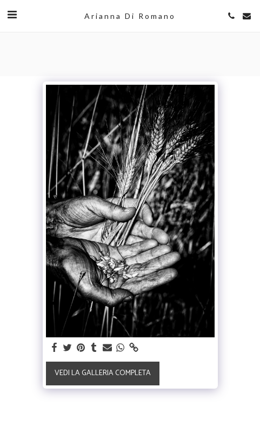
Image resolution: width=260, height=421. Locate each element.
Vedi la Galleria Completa (103, 373)
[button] (12, 15)
